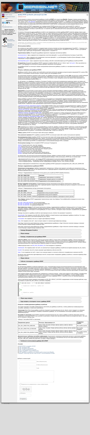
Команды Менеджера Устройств (29, 230)
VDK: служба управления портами (27, 349)
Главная (7, 12)
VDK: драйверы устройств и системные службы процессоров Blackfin (36, 352)
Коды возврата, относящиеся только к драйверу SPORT (35, 301)
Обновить (23, 395)
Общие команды (25, 233)
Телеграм (9, 47)
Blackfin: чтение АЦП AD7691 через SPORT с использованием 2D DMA (36, 353)
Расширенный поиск (7, 26)
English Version (8, 14)
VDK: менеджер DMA (24, 347)
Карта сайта (5, 18)
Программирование (8, 2)
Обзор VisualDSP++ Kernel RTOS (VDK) (29, 351)
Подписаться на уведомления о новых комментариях (34, 386)
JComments (86, 403)
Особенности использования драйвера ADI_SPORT (34, 341)
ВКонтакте (9, 46)
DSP (16, 2)
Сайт (38, 368)
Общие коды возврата (26, 298)
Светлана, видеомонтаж (10, 44)
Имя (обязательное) (42, 361)
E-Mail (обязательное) (42, 364)
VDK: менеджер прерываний (26, 348)
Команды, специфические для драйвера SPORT (33, 236)
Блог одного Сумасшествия (11, 40)
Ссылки (64, 12)
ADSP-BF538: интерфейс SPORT (27, 346)
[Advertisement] (32, 421)
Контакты (18, 12)
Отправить (23, 401)
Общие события (25, 258)
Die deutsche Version (10, 16)
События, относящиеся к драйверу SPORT (32, 261)
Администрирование (32, 12)
